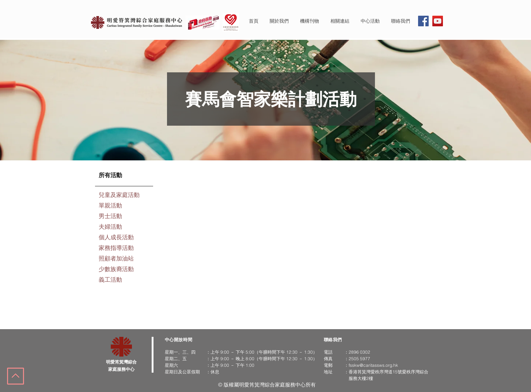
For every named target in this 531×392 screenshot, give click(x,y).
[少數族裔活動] (124, 269)
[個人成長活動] (124, 238)
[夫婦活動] (124, 227)
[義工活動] (124, 280)
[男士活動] (124, 217)
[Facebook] (423, 21)
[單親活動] (124, 206)
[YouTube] (437, 21)
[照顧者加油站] (124, 259)
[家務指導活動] (124, 248)
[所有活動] (124, 176)
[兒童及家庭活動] (124, 195)
